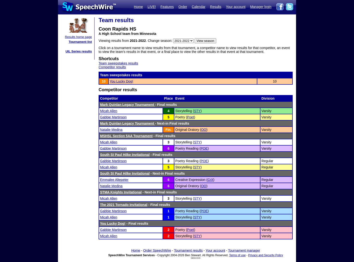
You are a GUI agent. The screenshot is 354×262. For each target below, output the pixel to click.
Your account (235, 7)
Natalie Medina (111, 130)
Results (215, 7)
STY (197, 111)
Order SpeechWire (157, 250)
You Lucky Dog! (121, 81)
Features (167, 7)
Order (182, 7)
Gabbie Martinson (113, 117)
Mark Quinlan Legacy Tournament (127, 105)
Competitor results (112, 67)
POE (204, 148)
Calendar (198, 7)
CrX (210, 180)
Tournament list (80, 42)
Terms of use (237, 255)
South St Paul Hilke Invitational (125, 155)
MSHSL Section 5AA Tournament (126, 136)
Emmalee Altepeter (114, 180)
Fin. (168, 130)
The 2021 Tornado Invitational (123, 205)
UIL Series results (78, 51)
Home (138, 7)
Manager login (261, 7)
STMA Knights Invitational (121, 192)
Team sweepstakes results (118, 63)
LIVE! (152, 7)
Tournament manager (244, 250)
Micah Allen (108, 111)
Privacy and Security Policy (265, 255)
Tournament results (188, 250)
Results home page (78, 37)
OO (203, 130)
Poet (190, 117)
